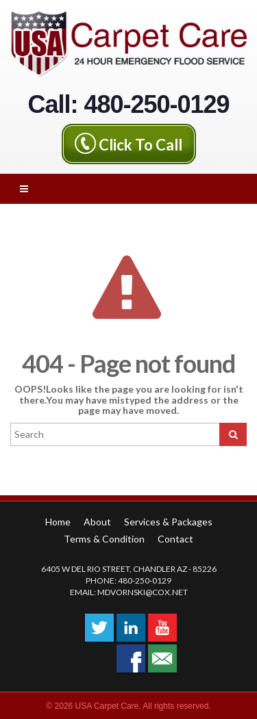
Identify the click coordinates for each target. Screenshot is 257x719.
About (97, 521)
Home (58, 521)
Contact (175, 539)
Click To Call (140, 144)
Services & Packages (168, 521)
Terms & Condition (104, 539)
